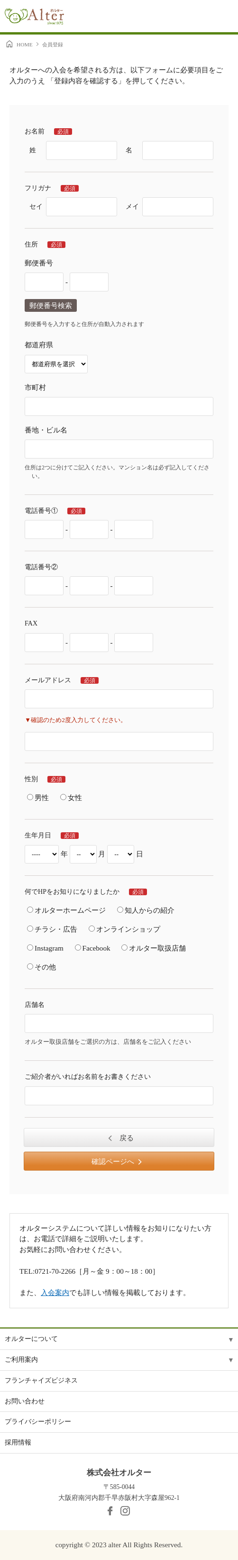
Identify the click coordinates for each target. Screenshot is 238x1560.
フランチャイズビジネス (41, 1380)
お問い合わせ (25, 1401)
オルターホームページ (66, 910)
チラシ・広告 (52, 929)
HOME (25, 44)
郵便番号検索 (50, 305)
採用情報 (18, 1442)
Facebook (92, 948)
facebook (110, 1511)
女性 (71, 797)
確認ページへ (113, 1161)
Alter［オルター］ (34, 18)
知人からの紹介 (145, 910)
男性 (38, 797)
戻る (126, 1138)
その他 (41, 967)
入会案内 (55, 1292)
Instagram (45, 948)
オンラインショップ (124, 929)
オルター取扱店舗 (153, 948)
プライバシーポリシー (38, 1421)
